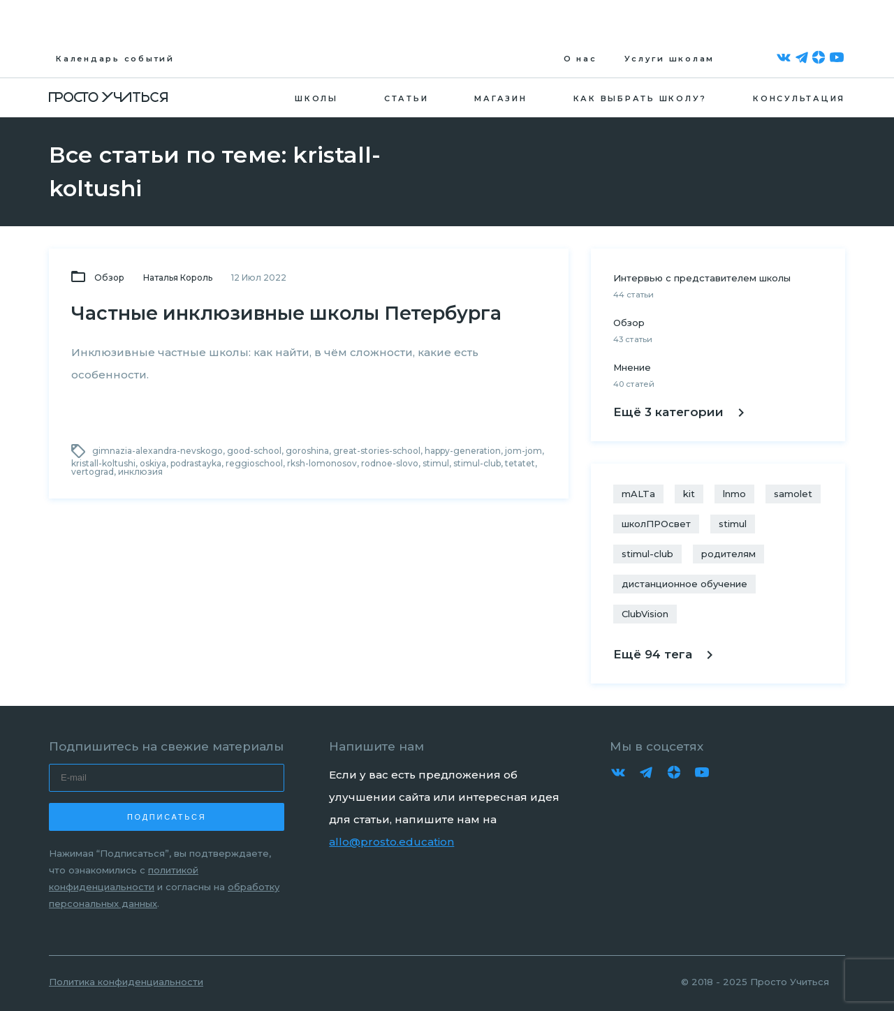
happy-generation (463, 450)
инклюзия (140, 471)
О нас (580, 59)
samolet (793, 493)
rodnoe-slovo (389, 463)
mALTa (638, 493)
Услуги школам (669, 59)
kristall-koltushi (103, 463)
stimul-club (477, 463)
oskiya (153, 463)
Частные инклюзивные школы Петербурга (286, 313)
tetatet (520, 463)
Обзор (109, 277)
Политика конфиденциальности (126, 981)
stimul (436, 463)
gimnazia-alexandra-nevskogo (157, 450)
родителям (728, 553)
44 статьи (633, 295)
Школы (316, 98)
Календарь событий (115, 59)
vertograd (92, 471)
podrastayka (195, 463)
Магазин (500, 98)
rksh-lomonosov (322, 463)
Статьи (406, 98)
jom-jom (523, 450)
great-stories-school (376, 450)
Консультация (799, 98)
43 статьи (632, 339)
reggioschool (254, 463)
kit (689, 493)
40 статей (633, 384)
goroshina (307, 450)
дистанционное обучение (684, 583)
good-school (254, 450)
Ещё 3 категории (678, 412)
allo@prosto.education (391, 841)
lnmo (734, 493)
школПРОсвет (656, 523)
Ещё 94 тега (662, 654)
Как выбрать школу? (640, 98)
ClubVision (645, 613)
